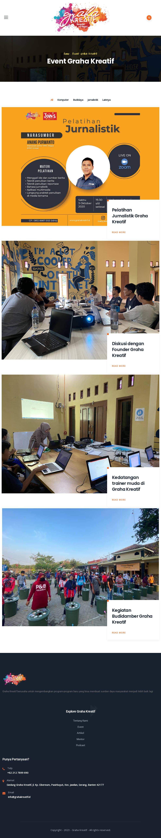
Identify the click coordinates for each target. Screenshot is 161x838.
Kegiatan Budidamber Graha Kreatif (132, 616)
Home (66, 54)
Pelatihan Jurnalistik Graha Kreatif (130, 216)
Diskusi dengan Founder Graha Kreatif (128, 349)
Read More (119, 232)
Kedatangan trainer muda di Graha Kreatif (128, 483)
